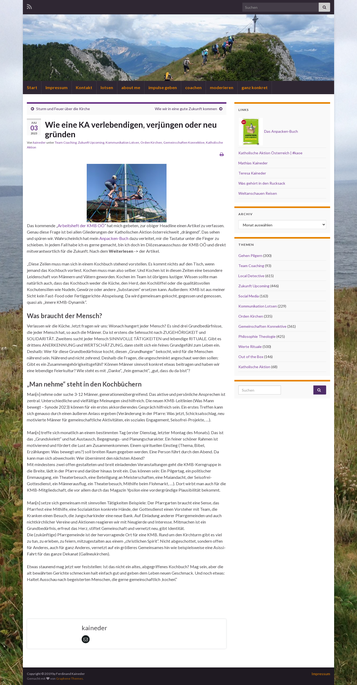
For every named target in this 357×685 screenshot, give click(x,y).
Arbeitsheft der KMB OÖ (81, 225)
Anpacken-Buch (113, 238)
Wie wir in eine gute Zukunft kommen (186, 108)
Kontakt (84, 87)
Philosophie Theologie (257, 336)
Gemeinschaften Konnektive (184, 142)
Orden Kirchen (151, 142)
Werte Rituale (250, 346)
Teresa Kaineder (252, 173)
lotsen (107, 87)
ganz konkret (255, 87)
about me (130, 87)
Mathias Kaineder (253, 163)
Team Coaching (66, 142)
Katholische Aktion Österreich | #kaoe (270, 153)
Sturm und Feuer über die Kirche (63, 108)
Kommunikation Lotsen (122, 142)
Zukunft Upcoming (91, 142)
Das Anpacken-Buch (268, 131)
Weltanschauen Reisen (257, 193)
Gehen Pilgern (250, 255)
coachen (193, 87)
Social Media (248, 296)
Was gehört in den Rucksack (261, 183)
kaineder (39, 142)
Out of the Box (250, 356)
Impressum (56, 87)
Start (32, 87)
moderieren (221, 87)
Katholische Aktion (254, 366)
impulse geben (162, 87)
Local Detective (251, 275)
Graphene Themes (69, 678)
